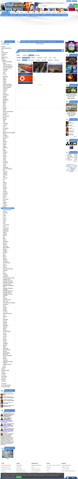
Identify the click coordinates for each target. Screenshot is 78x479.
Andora (4, 81)
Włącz (73, 477)
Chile (4, 120)
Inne (2, 51)
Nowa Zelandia (6, 262)
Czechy (4, 129)
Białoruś (5, 108)
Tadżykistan (5, 325)
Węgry (4, 346)
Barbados (5, 100)
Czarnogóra (5, 128)
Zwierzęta (3, 381)
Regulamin (49, 467)
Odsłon (45, 57)
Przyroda (3, 375)
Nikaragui (5, 259)
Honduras (5, 174)
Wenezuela (5, 348)
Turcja (4, 337)
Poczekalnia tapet (5, 386)
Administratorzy (73, 140)
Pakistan (5, 265)
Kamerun (5, 194)
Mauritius (5, 243)
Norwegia (5, 261)
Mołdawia (5, 252)
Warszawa (73, 168)
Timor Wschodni (6, 331)
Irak (4, 179)
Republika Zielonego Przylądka (8, 294)
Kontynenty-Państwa (7, 61)
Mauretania (5, 241)
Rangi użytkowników (36, 470)
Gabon (4, 155)
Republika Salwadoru (8, 288)
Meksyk (4, 244)
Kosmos (4, 367)
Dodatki (64, 12)
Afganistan (5, 76)
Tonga (4, 333)
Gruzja (4, 164)
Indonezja (5, 177)
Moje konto (48, 12)
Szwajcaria (5, 319)
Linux (67, 170)
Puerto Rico (5, 276)
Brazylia (5, 114)
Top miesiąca (73, 119)
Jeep (75, 169)
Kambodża (5, 193)
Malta (4, 238)
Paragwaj (5, 270)
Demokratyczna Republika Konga (9, 133)
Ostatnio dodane (26, 57)
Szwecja (5, 321)
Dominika (5, 135)
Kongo (4, 206)
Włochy (4, 357)
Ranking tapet (19, 469)
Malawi (4, 232)
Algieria (4, 79)
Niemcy (4, 256)
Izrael (4, 185)
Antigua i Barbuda (7, 84)
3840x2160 (56, 60)
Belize (4, 104)
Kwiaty (70, 166)
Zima (72, 170)
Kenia (4, 200)
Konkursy (59, 12)
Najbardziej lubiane (35, 15)
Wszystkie (37, 55)
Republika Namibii (7, 284)
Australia (5, 70)
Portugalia (5, 275)
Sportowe (3, 379)
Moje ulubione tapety (20, 470)
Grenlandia (5, 162)
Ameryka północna (7, 64)
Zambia (4, 358)
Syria (4, 318)
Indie (4, 176)
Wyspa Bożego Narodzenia (6, 353)
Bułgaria (5, 119)
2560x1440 (50, 60)
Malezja (4, 235)
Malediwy (5, 234)
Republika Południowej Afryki (8, 286)
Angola (4, 82)
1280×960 (38, 60)
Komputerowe (4, 52)
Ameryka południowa (8, 66)
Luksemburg (6, 228)
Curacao (5, 125)
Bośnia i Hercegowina (8, 111)
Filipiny (4, 150)
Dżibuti (4, 138)
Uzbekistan (5, 343)
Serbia (4, 305)
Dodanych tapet (73, 152)
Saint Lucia (5, 301)
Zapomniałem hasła (5, 467)
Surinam (5, 316)
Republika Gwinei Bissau (9, 278)
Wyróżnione (31, 55)
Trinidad (5, 334)
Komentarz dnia (73, 85)
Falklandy (5, 147)
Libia (4, 223)
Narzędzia (51, 15)
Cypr (4, 126)
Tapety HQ (25, 55)
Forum (38, 12)
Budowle (4, 60)
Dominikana (5, 137)
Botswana (5, 113)
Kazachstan (5, 199)
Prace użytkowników (6, 385)
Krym (4, 214)
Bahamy (5, 96)
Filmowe (3, 46)
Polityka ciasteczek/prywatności (68, 470)
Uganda (5, 339)
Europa (4, 74)
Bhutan (4, 107)
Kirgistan (5, 202)
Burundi (4, 117)
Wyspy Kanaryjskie (7, 355)
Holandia (5, 173)
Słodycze (68, 169)
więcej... (75, 136)
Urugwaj (5, 342)
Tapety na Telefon (15, 12)
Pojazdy (3, 372)
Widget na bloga (65, 467)
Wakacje (69, 164)
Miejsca (3, 58)
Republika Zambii (7, 292)
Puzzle (53, 12)
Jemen (4, 190)
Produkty (3, 373)
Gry (2, 49)
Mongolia (5, 250)
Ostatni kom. (72, 101)
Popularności (39, 57)
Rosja (4, 296)
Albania (4, 78)
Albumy (33, 12)
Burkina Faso (6, 116)
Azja (4, 72)
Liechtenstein (6, 224)
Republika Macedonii (8, 281)
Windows (71, 171)
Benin (4, 105)
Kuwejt (4, 215)
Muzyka (3, 368)
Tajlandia (5, 327)
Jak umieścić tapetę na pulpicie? (54, 465)
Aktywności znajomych (6, 469)
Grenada (5, 161)
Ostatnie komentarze (36, 469)
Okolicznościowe (5, 370)
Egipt (4, 140)
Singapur (5, 308)
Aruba (4, 91)
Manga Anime (4, 57)
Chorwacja (5, 123)
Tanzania (5, 330)
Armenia (5, 90)
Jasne (50, 57)
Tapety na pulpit (4, 15)
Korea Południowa (7, 209)
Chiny (4, 122)
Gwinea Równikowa (7, 168)
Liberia (4, 221)
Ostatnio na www (8, 390)
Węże (73, 166)
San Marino (5, 304)
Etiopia (4, 146)
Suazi (4, 315)
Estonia (4, 144)
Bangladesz (5, 99)
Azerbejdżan (6, 94)
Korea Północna (6, 208)
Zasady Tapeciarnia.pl (51, 472)
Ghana (4, 158)
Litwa (4, 226)
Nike (70, 170)
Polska (4, 273)
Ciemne (54, 57)
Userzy (42, 12)
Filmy (74, 164)
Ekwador (5, 141)
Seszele (5, 307)
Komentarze (27, 12)
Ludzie (2, 55)
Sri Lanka (5, 311)
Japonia (5, 188)
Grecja (4, 159)
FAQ (48, 470)
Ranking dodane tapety (21, 472)
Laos (4, 217)
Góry (67, 166)
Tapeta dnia (7, 448)
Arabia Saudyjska (7, 87)
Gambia (5, 156)
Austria (4, 93)
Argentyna (5, 88)
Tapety (29, 41)
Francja (4, 153)
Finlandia (5, 152)
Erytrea (4, 143)
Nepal (4, 255)
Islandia (4, 184)
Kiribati (4, 203)
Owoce (75, 170)
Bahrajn (4, 97)
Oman (4, 264)
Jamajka (5, 187)
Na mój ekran (31, 60)
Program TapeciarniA (66, 465)
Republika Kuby (6, 279)
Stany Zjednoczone (7, 313)
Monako (5, 249)
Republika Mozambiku (8, 282)
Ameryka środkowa (7, 67)
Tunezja (5, 336)
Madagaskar (6, 231)
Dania (4, 131)
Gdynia (69, 168)
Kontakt (48, 469)
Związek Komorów (7, 364)
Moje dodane (20, 15)
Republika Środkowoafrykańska (8, 290)
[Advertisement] (39, 28)
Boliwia (4, 110)
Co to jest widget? (65, 469)
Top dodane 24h (73, 55)
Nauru (4, 253)
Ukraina (4, 340)
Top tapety (27, 15)
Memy (22, 12)
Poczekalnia (44, 15)
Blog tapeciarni (35, 472)
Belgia (4, 102)
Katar (4, 197)
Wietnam (5, 351)
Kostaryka (5, 212)
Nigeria (4, 258)
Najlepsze (33, 57)
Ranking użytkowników (36, 465)
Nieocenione (57, 15)
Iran (4, 181)
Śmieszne (3, 378)
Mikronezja (5, 246)
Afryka (4, 63)
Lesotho (5, 218)
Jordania (5, 191)
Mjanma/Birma (6, 247)
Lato (72, 164)
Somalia (5, 310)
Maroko (4, 240)
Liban (4, 220)
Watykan (5, 345)
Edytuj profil (3, 472)
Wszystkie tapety (5, 44)
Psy (75, 166)
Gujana (4, 165)
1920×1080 (44, 60)
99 (7, 11)
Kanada (4, 196)
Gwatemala (5, 167)
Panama (5, 267)
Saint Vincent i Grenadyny (9, 302)
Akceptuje (18, 477)
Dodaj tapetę (64, 15)
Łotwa (4, 365)
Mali (4, 237)
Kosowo (5, 211)
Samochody (4, 376)
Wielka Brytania (6, 349)
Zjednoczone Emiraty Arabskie (8, 362)
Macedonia (5, 229)
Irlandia (4, 182)
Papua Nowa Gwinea (8, 268)
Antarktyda (5, 69)
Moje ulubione (13, 15)
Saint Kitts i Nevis (7, 299)
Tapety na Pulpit (6, 12)
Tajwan (4, 328)
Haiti (4, 170)
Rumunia (5, 298)
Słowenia (5, 324)
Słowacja (5, 322)
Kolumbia (5, 205)
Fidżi (4, 149)
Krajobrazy (3, 54)
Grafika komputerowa (6, 48)
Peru (4, 271)
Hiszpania (5, 171)
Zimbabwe (5, 360)
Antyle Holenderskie (7, 85)
